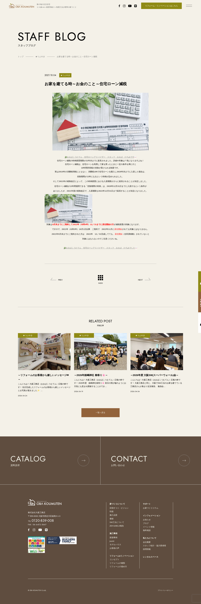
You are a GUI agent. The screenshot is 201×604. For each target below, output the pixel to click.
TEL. (41, 521)
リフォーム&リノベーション (122, 555)
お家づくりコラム (150, 508)
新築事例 (113, 537)
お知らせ (147, 520)
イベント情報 (148, 527)
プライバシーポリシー (165, 590)
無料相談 (147, 530)
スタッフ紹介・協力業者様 (154, 545)
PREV (61, 276)
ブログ (146, 523)
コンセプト (114, 559)
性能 (111, 511)
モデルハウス (115, 544)
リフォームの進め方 (118, 566)
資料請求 (198, 281)
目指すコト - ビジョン (119, 508)
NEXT (140, 276)
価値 (111, 519)
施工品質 (113, 515)
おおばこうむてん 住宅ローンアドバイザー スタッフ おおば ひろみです (100, 157)
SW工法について (117, 522)
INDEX (100, 276)
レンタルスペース (150, 557)
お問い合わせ (198, 302)
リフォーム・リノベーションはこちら (161, 6)
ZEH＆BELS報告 (117, 526)
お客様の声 (114, 548)
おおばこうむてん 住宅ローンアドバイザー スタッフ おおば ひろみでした (100, 244)
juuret (112, 541)
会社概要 (147, 542)
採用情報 (147, 549)
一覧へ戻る (100, 409)
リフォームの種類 (117, 563)
